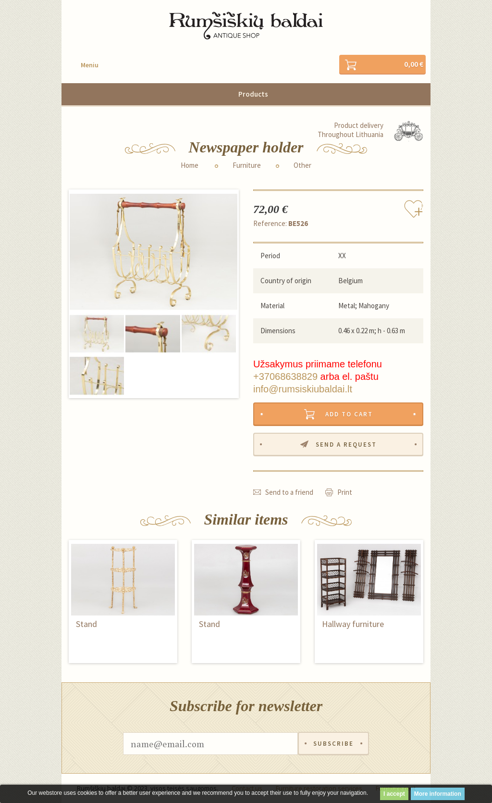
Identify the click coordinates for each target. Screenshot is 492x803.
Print (344, 492)
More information (437, 793)
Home (189, 165)
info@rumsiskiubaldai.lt (302, 389)
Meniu (89, 65)
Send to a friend (289, 492)
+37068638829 (285, 376)
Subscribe (333, 744)
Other (302, 165)
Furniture (247, 165)
